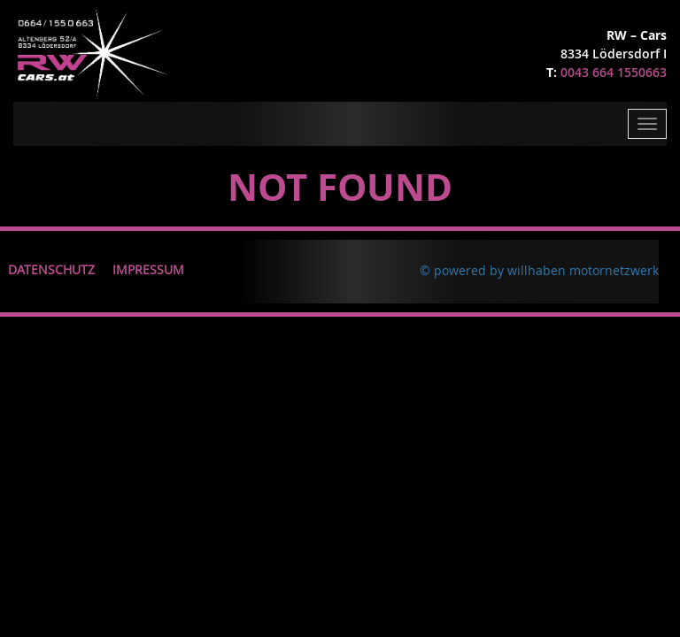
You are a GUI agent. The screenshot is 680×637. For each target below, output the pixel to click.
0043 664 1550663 (613, 72)
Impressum (148, 269)
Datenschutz (51, 269)
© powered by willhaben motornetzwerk (539, 270)
